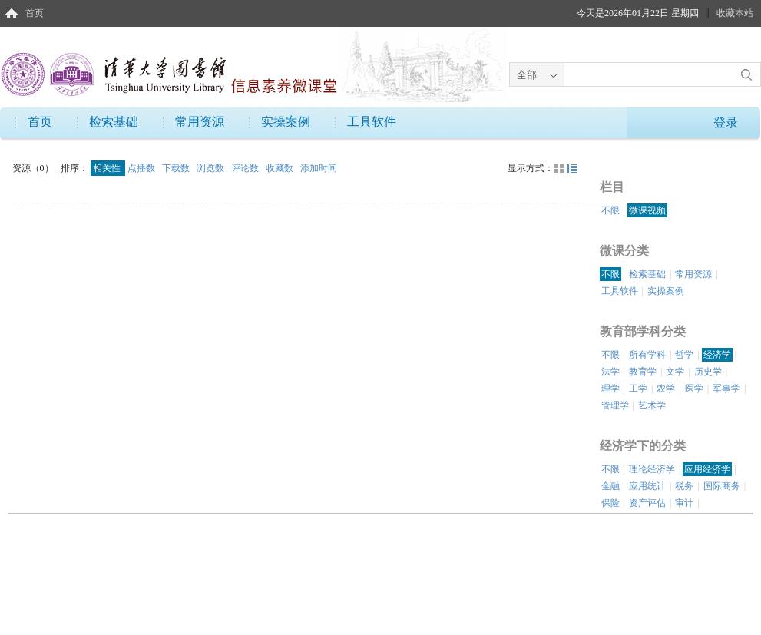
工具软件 (371, 121)
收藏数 (281, 168)
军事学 (726, 388)
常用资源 (199, 121)
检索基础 (113, 121)
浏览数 (212, 168)
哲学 (684, 354)
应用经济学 (707, 469)
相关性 (108, 168)
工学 (638, 388)
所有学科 (647, 354)
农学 (666, 388)
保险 (610, 503)
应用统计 (647, 486)
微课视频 (647, 210)
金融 (610, 486)
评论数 (246, 168)
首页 (34, 13)
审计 (684, 503)
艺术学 (652, 405)
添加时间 (318, 168)
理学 (610, 388)
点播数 (142, 168)
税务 (684, 486)
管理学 (615, 405)
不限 (610, 210)
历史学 (708, 371)
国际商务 (721, 486)
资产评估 (647, 503)
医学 (694, 388)
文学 (675, 371)
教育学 (643, 371)
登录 (725, 122)
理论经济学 (652, 469)
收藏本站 (734, 13)
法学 (610, 371)
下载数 (177, 168)
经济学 (717, 354)
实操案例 (285, 121)
